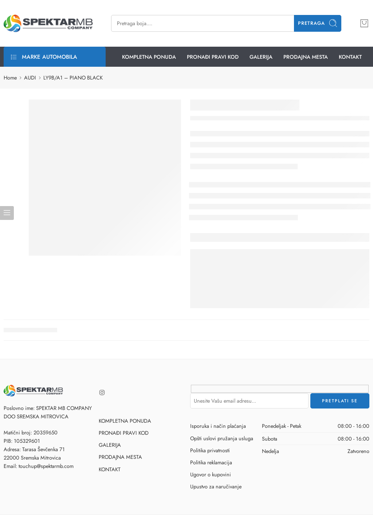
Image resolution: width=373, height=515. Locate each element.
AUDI (30, 77)
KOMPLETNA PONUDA (149, 57)
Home (10, 77)
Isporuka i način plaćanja (218, 426)
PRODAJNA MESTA (305, 57)
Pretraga (318, 23)
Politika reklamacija (211, 462)
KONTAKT (350, 57)
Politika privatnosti (210, 450)
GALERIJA (261, 57)
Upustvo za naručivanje (216, 486)
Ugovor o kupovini (210, 474)
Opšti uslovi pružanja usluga (221, 438)
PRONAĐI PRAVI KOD (213, 57)
